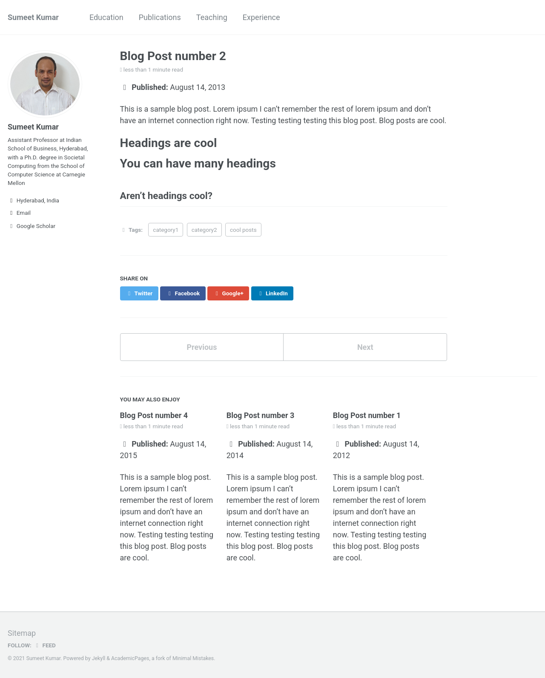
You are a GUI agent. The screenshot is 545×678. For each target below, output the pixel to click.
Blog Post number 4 (154, 415)
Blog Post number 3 (261, 415)
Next (365, 347)
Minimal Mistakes (193, 658)
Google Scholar (31, 225)
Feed (45, 645)
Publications (160, 17)
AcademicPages (130, 658)
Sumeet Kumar (33, 17)
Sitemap (22, 633)
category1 (165, 229)
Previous (201, 347)
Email (19, 212)
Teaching (211, 17)
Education (106, 17)
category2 (204, 229)
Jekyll (99, 658)
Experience (261, 17)
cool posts (243, 229)
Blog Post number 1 (367, 415)
